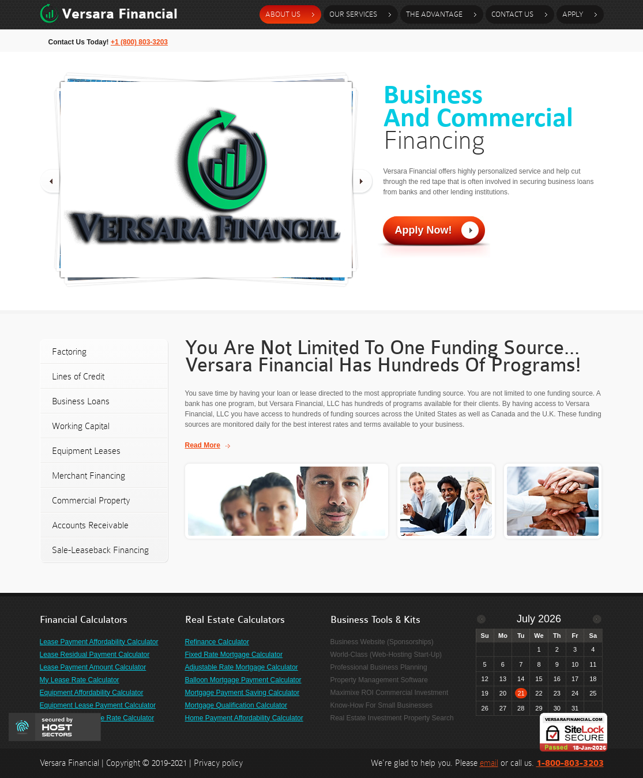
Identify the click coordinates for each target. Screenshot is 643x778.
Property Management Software (379, 680)
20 (502, 693)
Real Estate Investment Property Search (392, 718)
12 (485, 678)
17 (574, 678)
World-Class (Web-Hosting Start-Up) (386, 655)
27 (502, 708)
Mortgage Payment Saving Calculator (242, 693)
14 (520, 678)
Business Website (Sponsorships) (382, 642)
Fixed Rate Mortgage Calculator (234, 655)
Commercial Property (91, 500)
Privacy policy (218, 763)
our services (353, 14)
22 (538, 693)
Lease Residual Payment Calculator (95, 655)
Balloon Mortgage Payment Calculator (243, 680)
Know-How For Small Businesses (381, 705)
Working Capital (81, 426)
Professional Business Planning (378, 667)
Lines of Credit (78, 376)
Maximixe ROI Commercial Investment (389, 693)
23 (557, 693)
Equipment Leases (86, 451)
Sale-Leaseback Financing (100, 550)
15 (538, 678)
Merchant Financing (88, 475)
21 (520, 693)
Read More (202, 445)
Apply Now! (423, 230)
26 (485, 708)
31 (574, 708)
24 (574, 693)
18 (592, 678)
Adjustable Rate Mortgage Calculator (241, 667)
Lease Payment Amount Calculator (93, 667)
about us (282, 14)
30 (557, 708)
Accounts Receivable (90, 525)
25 (592, 693)
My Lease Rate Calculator (79, 680)
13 (502, 678)
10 (574, 664)
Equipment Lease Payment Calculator (98, 705)
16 (557, 678)
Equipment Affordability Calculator (92, 693)
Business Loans (81, 401)
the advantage (434, 14)
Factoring (69, 351)
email (489, 763)
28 (520, 708)
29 (538, 708)
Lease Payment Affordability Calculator (99, 642)
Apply (572, 14)
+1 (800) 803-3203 (139, 42)
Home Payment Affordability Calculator (244, 718)
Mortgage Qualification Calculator (236, 705)
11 (592, 664)
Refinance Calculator (217, 642)
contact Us (512, 14)
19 (485, 693)
